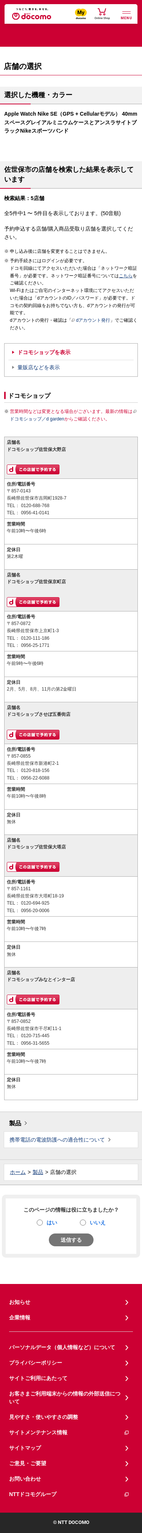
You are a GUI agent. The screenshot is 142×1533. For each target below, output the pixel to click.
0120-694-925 (35, 903)
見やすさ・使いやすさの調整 (43, 1417)
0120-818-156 (35, 770)
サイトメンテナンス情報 (69, 1432)
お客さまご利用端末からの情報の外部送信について (64, 1398)
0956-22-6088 (35, 778)
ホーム (18, 1172)
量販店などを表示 (38, 367)
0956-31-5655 (35, 1043)
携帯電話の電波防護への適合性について (57, 1140)
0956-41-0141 (35, 512)
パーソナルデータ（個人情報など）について (62, 1347)
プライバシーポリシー (35, 1363)
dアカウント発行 (91, 320)
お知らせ (19, 1302)
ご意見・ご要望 (27, 1463)
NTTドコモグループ (69, 1494)
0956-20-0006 (35, 910)
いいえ (98, 1223)
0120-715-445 (35, 1035)
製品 (15, 1123)
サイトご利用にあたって (38, 1378)
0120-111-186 (35, 638)
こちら (126, 275)
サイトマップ (25, 1448)
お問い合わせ (25, 1479)
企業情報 (19, 1317)
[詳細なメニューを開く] (126, 14)
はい (52, 1223)
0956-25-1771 (35, 645)
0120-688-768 (35, 505)
